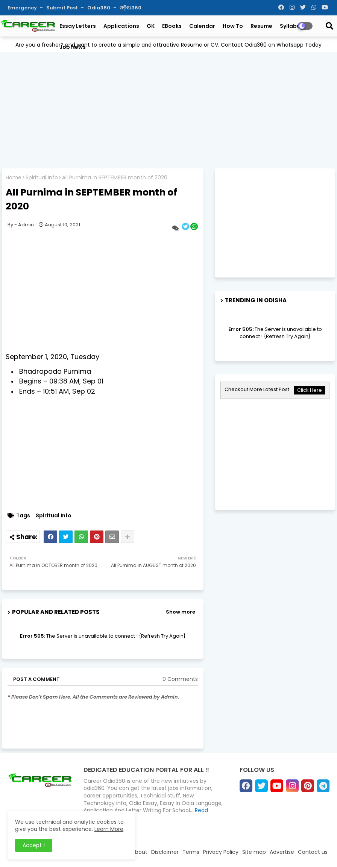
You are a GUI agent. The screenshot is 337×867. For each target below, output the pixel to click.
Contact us (313, 852)
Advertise (282, 852)
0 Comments (180, 679)
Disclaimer (165, 852)
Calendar (202, 26)
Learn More (108, 829)
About (139, 852)
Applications (121, 26)
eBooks (172, 26)
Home (13, 177)
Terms (190, 852)
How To (233, 26)
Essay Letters (77, 26)
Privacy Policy (220, 852)
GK (151, 26)
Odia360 (99, 7)
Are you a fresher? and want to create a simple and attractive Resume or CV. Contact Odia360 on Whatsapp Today (168, 45)
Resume (261, 26)
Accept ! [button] (34, 845)
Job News (72, 47)
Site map (254, 852)
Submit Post (62, 7)
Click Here (309, 390)
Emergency (23, 7)
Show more (180, 611)
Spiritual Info (42, 177)
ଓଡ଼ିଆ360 (130, 7)
